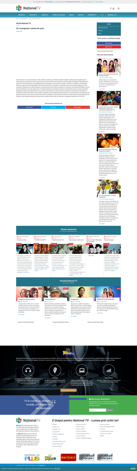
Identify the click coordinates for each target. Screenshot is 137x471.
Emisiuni (28, 378)
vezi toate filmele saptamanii (68, 231)
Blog (81, 378)
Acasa (17, 18)
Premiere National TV (59, 440)
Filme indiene (108, 77)
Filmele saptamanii (58, 433)
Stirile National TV (24, 18)
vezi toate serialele (68, 283)
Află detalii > (57, 468)
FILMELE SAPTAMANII (59, 15)
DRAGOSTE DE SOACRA (105, 299)
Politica (100, 30)
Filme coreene (81, 429)
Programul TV (89, 1)
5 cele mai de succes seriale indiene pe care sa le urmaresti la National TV (108, 108)
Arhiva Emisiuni (57, 445)
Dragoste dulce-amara (26, 299)
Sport (99, 33)
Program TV (56, 429)
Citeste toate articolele (68, 390)
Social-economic (103, 27)
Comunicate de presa (107, 431)
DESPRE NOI (21, 15)
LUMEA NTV (44, 15)
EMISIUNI (80, 15)
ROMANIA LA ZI (112, 15)
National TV (83, 399)
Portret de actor (81, 424)
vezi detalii (102, 89)
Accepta (133, 468)
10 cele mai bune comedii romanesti (107, 196)
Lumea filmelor (81, 436)
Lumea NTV (56, 431)
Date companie (99, 1)
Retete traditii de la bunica (84, 438)
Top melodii (109, 378)
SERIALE (71, 15)
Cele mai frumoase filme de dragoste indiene (108, 150)
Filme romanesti (109, 199)
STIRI (102, 15)
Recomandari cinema (83, 433)
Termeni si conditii (106, 433)
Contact (103, 429)
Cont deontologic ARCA (107, 426)
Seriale (55, 436)
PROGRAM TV (33, 15)
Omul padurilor (50, 299)
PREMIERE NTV (92, 15)
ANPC (102, 436)
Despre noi (56, 426)
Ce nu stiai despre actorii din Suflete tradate (108, 74)
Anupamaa (50, 1)
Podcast (55, 378)
